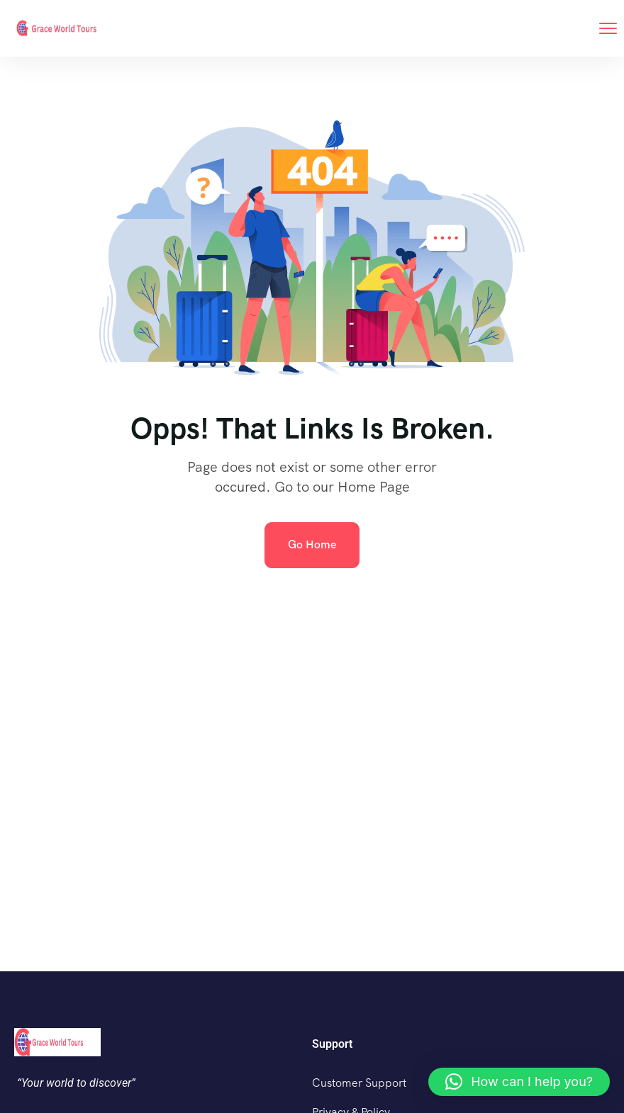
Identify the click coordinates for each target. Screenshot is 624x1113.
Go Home (312, 544)
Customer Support (359, 1082)
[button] (519, 1082)
